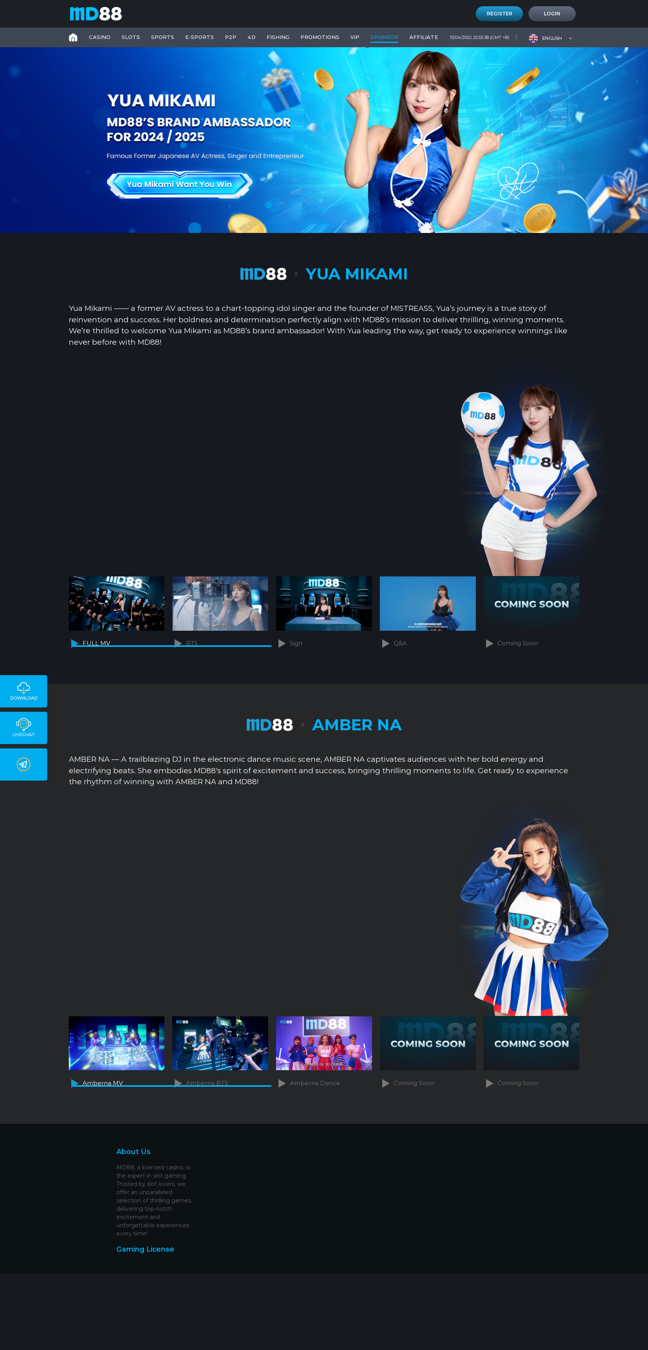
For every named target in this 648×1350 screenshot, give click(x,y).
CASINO (99, 37)
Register (499, 14)
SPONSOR (384, 37)
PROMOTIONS (319, 37)
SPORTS (162, 37)
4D (251, 37)
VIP (354, 37)
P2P (230, 37)
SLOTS (131, 37)
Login (552, 14)
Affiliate (423, 37)
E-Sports (199, 37)
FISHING (278, 37)
